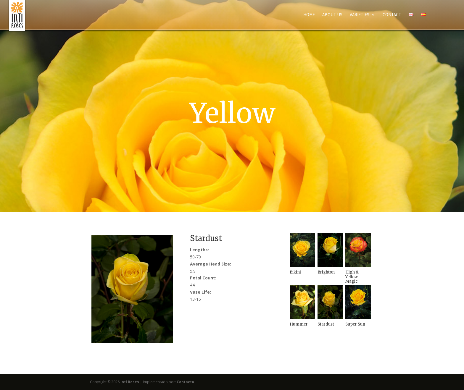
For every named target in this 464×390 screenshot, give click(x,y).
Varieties (359, 15)
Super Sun (355, 324)
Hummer (299, 324)
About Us (332, 15)
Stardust (326, 324)
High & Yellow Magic (352, 277)
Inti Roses (129, 381)
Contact (392, 15)
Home (309, 15)
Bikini (295, 272)
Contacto (185, 381)
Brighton (326, 272)
